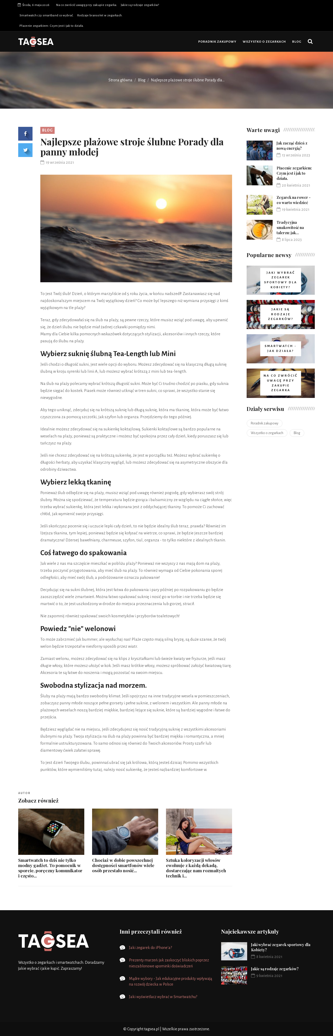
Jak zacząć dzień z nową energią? (292, 146)
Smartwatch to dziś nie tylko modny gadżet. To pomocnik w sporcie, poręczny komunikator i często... (50, 867)
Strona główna (120, 80)
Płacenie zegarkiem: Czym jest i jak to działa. (52, 26)
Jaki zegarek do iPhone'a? (150, 948)
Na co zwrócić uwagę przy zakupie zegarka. (86, 5)
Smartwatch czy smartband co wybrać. (47, 15)
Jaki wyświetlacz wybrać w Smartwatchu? (163, 997)
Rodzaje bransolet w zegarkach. (100, 15)
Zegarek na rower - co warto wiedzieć (294, 200)
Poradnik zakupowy (217, 41)
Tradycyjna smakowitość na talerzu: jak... (290, 227)
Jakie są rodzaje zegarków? (140, 5)
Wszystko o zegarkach (264, 41)
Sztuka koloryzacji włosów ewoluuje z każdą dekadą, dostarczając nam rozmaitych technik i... (196, 867)
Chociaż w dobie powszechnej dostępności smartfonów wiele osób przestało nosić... (123, 865)
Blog (296, 41)
